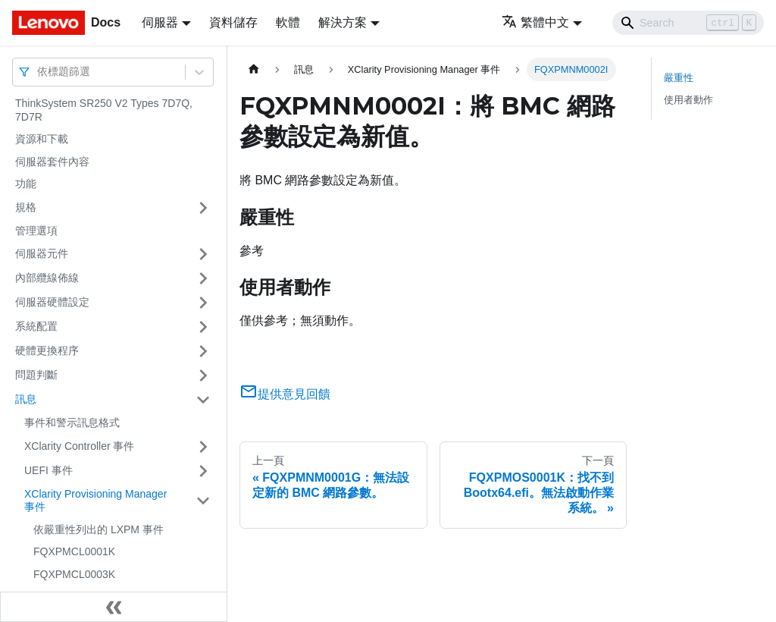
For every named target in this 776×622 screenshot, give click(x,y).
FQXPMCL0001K (74, 551)
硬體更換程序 (47, 350)
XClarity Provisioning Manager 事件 (95, 501)
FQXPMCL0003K (74, 574)
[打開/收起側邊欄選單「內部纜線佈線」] (203, 278)
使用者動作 (688, 99)
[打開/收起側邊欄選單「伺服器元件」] (203, 254)
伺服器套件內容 (52, 162)
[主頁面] (253, 69)
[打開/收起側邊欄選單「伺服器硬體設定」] (203, 303)
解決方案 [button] (342, 22)
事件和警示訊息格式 (72, 422)
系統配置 (36, 326)
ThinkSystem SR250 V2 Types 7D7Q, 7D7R (103, 110)
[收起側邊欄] (113, 607)
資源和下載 (41, 139)
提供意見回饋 (284, 394)
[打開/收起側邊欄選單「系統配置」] (203, 327)
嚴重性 (678, 77)
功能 (25, 183)
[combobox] (38, 71)
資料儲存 (233, 22)
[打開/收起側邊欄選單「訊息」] (203, 400)
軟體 (288, 22)
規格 (25, 207)
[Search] (688, 23)
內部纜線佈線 (47, 278)
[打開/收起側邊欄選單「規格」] (203, 208)
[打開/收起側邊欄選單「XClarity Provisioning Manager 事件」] (203, 501)
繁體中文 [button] (535, 22)
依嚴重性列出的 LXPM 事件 (98, 529)
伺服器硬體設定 (52, 302)
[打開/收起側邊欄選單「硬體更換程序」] (203, 351)
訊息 (25, 399)
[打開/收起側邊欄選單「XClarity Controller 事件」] (203, 447)
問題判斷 (36, 375)
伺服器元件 (41, 253)
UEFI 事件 (48, 470)
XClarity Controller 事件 (79, 446)
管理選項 (36, 231)
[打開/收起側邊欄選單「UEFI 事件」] (203, 471)
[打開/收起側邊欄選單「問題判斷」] (203, 375)
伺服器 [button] (160, 22)
